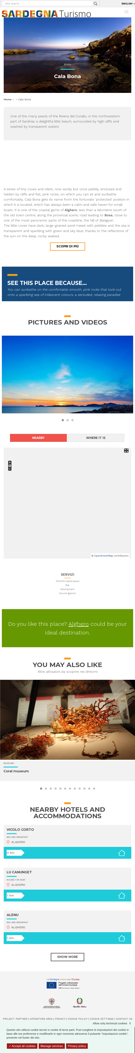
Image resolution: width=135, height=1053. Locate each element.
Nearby (38, 438)
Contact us (124, 1018)
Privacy (60, 1018)
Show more (67, 957)
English (127, 3)
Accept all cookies (22, 1046)
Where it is (96, 438)
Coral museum (16, 771)
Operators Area (41, 1018)
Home (7, 99)
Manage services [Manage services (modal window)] (52, 1046)
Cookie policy (77, 1018)
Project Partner (15, 1018)
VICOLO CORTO (20, 830)
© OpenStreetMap (102, 555)
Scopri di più (67, 246)
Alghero (79, 624)
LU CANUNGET (19, 872)
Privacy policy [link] (77, 1046)
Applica (95, 3)
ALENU (13, 915)
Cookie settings (102, 1018)
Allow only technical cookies (114, 1023)
